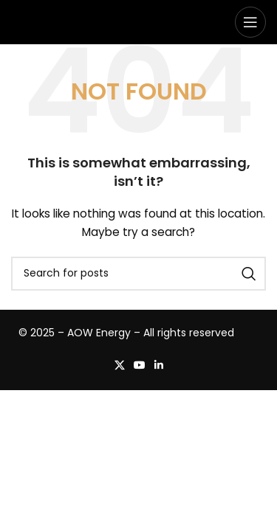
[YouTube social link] (139, 365)
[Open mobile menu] (250, 22)
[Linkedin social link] (159, 365)
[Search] (138, 274)
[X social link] (119, 365)
